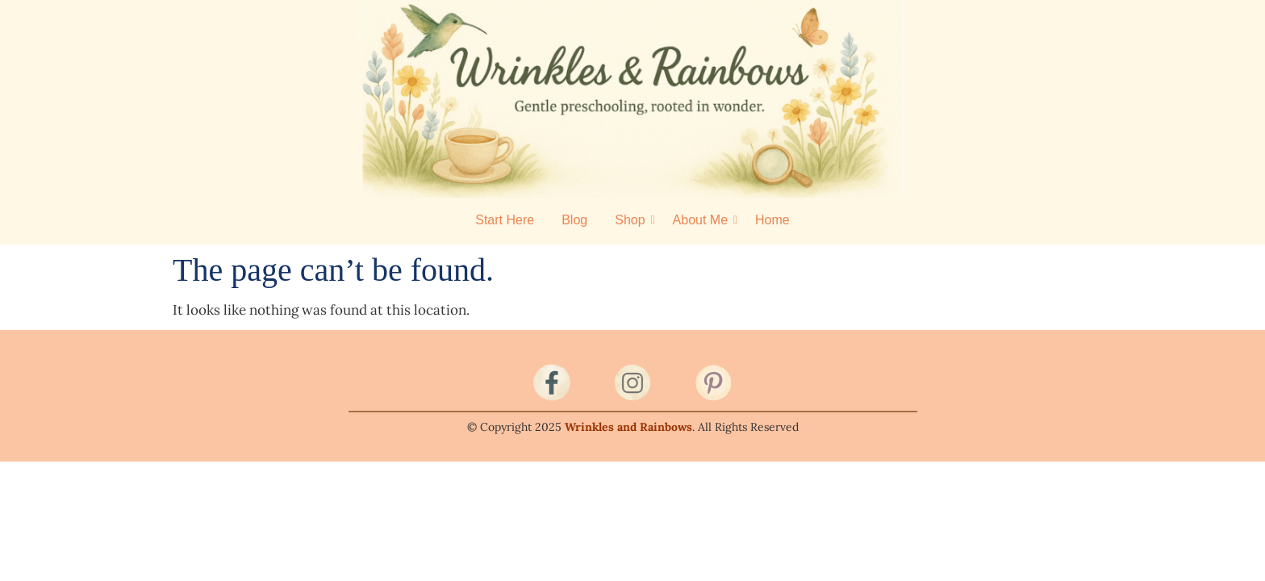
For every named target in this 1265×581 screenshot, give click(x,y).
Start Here (504, 220)
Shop (632, 220)
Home (772, 220)
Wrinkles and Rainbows (628, 427)
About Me (703, 220)
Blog (574, 220)
